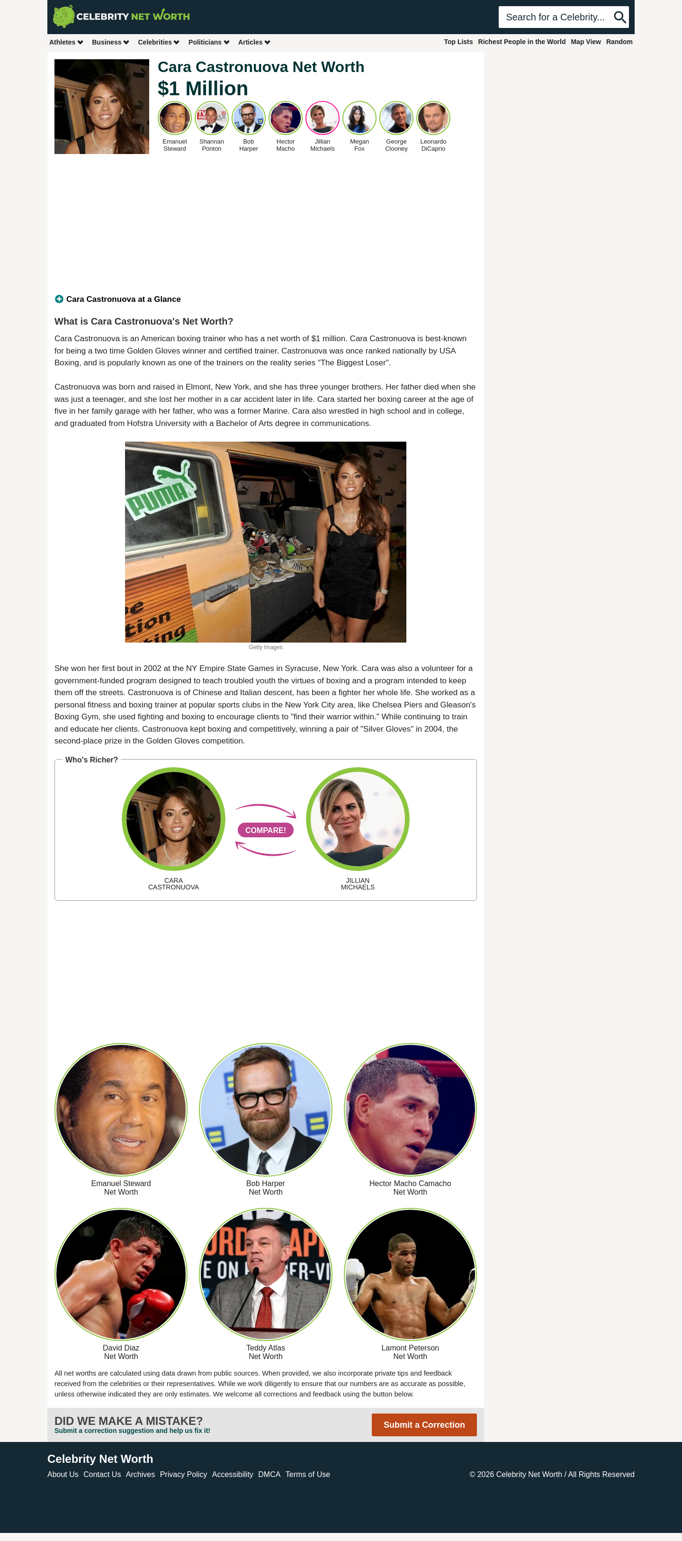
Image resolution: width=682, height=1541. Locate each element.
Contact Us (102, 1474)
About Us (63, 1474)
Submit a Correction (424, 1425)
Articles (254, 42)
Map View (586, 41)
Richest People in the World (522, 41)
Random (619, 41)
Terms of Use (308, 1474)
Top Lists (458, 41)
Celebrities (159, 42)
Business (111, 42)
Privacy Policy (183, 1474)
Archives (140, 1474)
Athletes (66, 42)
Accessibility (232, 1474)
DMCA (269, 1474)
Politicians (209, 42)
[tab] (265, 299)
